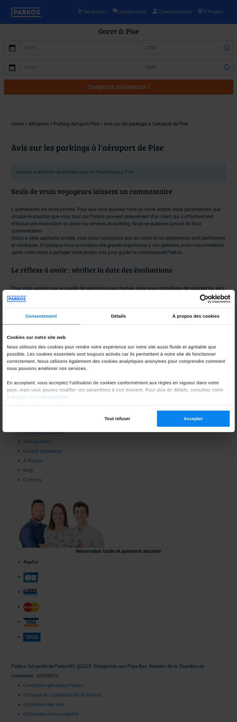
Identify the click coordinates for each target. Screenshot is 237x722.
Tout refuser (117, 418)
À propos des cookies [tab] (195, 316)
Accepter (193, 418)
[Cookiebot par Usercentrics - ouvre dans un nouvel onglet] (204, 298)
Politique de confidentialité (37, 397)
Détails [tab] (118, 316)
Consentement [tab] (41, 316)
